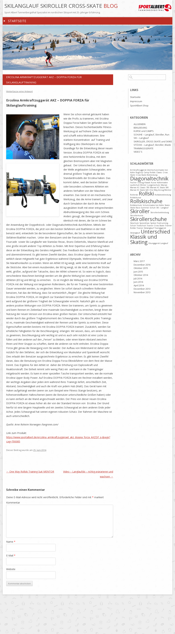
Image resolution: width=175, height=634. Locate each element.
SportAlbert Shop (139, 105)
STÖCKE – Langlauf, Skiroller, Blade (152, 144)
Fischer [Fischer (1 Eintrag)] (133, 182)
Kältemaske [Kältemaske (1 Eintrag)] (162, 182)
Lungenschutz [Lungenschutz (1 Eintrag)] (153, 185)
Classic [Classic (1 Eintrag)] (159, 172)
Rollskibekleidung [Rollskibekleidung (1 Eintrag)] (163, 195)
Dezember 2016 (142, 264)
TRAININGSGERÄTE (143, 148)
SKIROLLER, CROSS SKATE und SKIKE (153, 141)
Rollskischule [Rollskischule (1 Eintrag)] (136, 205)
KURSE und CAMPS (144, 131)
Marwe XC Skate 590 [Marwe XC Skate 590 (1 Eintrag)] (159, 187)
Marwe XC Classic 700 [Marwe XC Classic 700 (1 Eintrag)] (139, 187)
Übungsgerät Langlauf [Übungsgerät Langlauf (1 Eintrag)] (158, 243)
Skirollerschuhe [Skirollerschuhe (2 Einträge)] (148, 219)
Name (10, 541)
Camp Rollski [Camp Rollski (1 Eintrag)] (150, 172)
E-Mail (10, 555)
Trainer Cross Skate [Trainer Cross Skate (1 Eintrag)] (155, 225)
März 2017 (139, 261)
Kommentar (13, 502)
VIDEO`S (138, 151)
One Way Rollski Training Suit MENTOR (30, 471)
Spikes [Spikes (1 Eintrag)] (153, 223)
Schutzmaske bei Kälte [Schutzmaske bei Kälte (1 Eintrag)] (153, 205)
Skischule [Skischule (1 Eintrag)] (134, 223)
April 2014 (139, 285)
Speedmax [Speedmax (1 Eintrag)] (144, 223)
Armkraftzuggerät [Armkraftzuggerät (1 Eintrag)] (138, 170)
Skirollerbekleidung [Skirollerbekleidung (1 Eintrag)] (159, 212)
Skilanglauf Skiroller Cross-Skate (54, 5)
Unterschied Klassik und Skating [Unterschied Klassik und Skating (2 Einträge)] (150, 237)
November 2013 (142, 292)
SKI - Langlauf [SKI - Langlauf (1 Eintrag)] (162, 207)
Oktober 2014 (141, 275)
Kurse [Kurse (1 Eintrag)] (153, 182)
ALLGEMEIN (139, 124)
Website (10, 569)
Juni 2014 (138, 281)
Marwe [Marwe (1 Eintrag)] (164, 185)
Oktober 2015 (141, 268)
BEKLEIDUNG (140, 127)
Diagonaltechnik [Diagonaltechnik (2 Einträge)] (149, 178)
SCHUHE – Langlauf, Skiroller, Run (151, 134)
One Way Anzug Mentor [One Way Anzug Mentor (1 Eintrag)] (160, 190)
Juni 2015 (138, 271)
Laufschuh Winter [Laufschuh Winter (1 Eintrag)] (138, 185)
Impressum (136, 101)
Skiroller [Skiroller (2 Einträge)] (140, 211)
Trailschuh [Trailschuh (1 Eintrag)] (141, 225)
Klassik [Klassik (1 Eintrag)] (147, 182)
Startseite (17, 21)
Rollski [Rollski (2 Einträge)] (146, 193)
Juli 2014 (138, 278)
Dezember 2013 (142, 288)
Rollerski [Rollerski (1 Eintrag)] (134, 195)
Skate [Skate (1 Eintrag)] (167, 205)
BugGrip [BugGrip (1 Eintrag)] (139, 172)
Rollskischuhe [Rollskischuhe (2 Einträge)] (146, 201)
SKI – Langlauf (141, 138)
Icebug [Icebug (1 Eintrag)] (141, 182)
